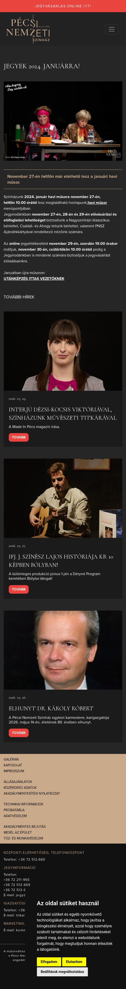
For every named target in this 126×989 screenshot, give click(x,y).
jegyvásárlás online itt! (63, 6)
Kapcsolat (13, 765)
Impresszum (14, 771)
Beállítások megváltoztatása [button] (62, 972)
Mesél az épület (18, 832)
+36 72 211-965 (17, 880)
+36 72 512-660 (31, 859)
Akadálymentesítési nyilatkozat (32, 793)
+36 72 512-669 (17, 885)
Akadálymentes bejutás (25, 827)
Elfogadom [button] (49, 962)
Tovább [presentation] (18, 437)
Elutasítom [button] (74, 962)
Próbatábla (14, 810)
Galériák (11, 759)
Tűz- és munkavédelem (23, 838)
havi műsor (97, 202)
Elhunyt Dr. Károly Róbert (51, 708)
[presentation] (63, 351)
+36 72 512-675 (17, 890)
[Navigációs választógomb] (111, 29)
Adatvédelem (15, 816)
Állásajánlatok (18, 782)
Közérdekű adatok (20, 788)
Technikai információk (23, 804)
